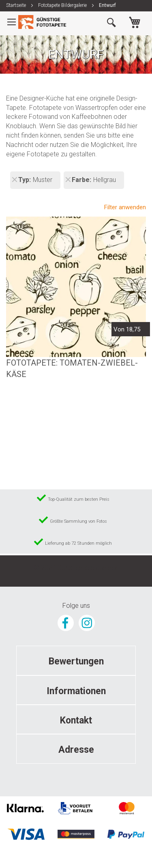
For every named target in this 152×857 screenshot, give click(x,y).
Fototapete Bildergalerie (63, 5)
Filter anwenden (125, 207)
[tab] (76, 660)
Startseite (16, 5)
